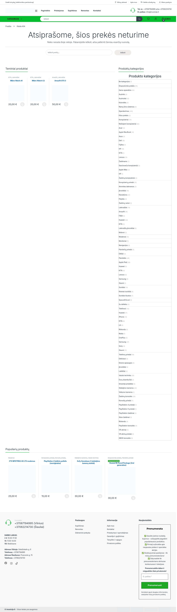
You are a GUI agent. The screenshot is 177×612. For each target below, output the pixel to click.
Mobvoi (121, 232)
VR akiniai (122, 430)
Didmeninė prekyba (82, 533)
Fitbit (121, 216)
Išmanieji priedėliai (126, 384)
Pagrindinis (45, 11)
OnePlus (122, 338)
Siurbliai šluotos (125, 296)
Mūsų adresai (121, 2)
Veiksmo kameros (125, 392)
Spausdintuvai (124, 300)
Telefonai (122, 309)
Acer (120, 128)
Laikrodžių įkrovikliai (126, 228)
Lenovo (121, 157)
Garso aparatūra (125, 90)
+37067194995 (149, 9)
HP (120, 149)
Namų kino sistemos (126, 107)
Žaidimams (123, 161)
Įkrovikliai (122, 191)
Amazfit (54, 77)
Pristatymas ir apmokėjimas (117, 533)
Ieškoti (122, 53)
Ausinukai (122, 98)
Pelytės (121, 199)
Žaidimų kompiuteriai (127, 178)
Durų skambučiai (125, 380)
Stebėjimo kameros (126, 388)
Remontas (85, 11)
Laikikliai (122, 371)
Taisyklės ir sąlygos (114, 540)
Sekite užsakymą (148, 2)
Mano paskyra (165, 2)
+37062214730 (166, 9)
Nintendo (122, 421)
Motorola (122, 329)
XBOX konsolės (124, 438)
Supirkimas (72, 11)
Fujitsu (121, 145)
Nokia (121, 334)
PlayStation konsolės (127, 426)
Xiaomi (121, 283)
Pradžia (8, 26)
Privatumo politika (114, 543)
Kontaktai (97, 11)
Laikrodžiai (15, 77)
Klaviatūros (123, 195)
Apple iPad (123, 262)
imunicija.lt (10, 609)
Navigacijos (123, 245)
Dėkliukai (122, 359)
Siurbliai (122, 287)
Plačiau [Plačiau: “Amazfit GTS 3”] (66, 104)
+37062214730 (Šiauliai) (29, 526)
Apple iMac (123, 170)
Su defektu (123, 304)
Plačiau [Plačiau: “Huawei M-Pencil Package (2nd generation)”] (133, 498)
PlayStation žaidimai (126, 413)
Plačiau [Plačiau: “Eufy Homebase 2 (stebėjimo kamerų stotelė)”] (100, 496)
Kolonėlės (122, 103)
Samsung (122, 279)
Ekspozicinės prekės (127, 86)
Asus (121, 136)
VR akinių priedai (125, 434)
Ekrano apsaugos (125, 363)
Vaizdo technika (125, 375)
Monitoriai (122, 241)
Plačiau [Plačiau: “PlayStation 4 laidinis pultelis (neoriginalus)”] (67, 496)
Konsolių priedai (125, 401)
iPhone (121, 317)
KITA (9, 77)
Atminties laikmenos (126, 186)
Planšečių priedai (125, 250)
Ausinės (122, 94)
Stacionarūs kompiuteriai (128, 165)
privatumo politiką (159, 594)
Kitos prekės (123, 115)
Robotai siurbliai (125, 291)
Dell (120, 140)
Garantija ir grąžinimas (115, 536)
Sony (121, 346)
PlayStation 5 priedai (127, 409)
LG (120, 325)
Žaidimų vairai (124, 203)
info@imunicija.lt (148, 12)
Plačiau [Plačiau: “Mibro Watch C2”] (44, 104)
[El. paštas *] (154, 577)
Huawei (121, 220)
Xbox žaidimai (124, 417)
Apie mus (133, 2)
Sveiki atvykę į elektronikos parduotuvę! (19, 2)
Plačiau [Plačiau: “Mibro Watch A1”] (22, 104)
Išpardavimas (124, 111)
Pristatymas (59, 11)
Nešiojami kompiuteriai (127, 124)
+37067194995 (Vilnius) (29, 523)
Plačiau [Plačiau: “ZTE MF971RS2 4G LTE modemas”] (33, 496)
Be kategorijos (124, 81)
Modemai (122, 237)
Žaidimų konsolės (125, 396)
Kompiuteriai (123, 120)
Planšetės (122, 258)
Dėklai (121, 254)
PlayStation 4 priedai (127, 405)
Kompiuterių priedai (126, 182)
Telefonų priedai (125, 355)
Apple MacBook (125, 132)
